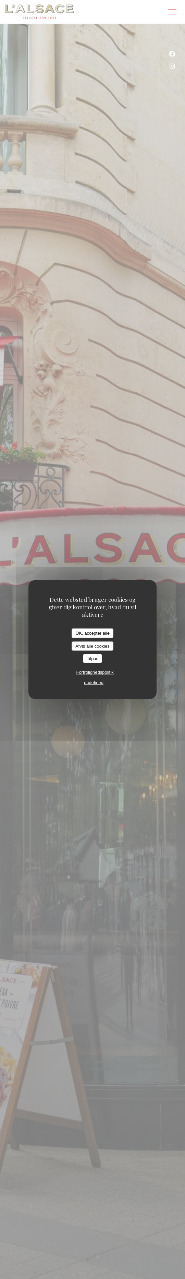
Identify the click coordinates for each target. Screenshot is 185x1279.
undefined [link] (93, 682)
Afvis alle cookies (92, 645)
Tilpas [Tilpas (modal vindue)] (92, 658)
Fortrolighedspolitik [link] (94, 671)
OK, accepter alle (92, 633)
